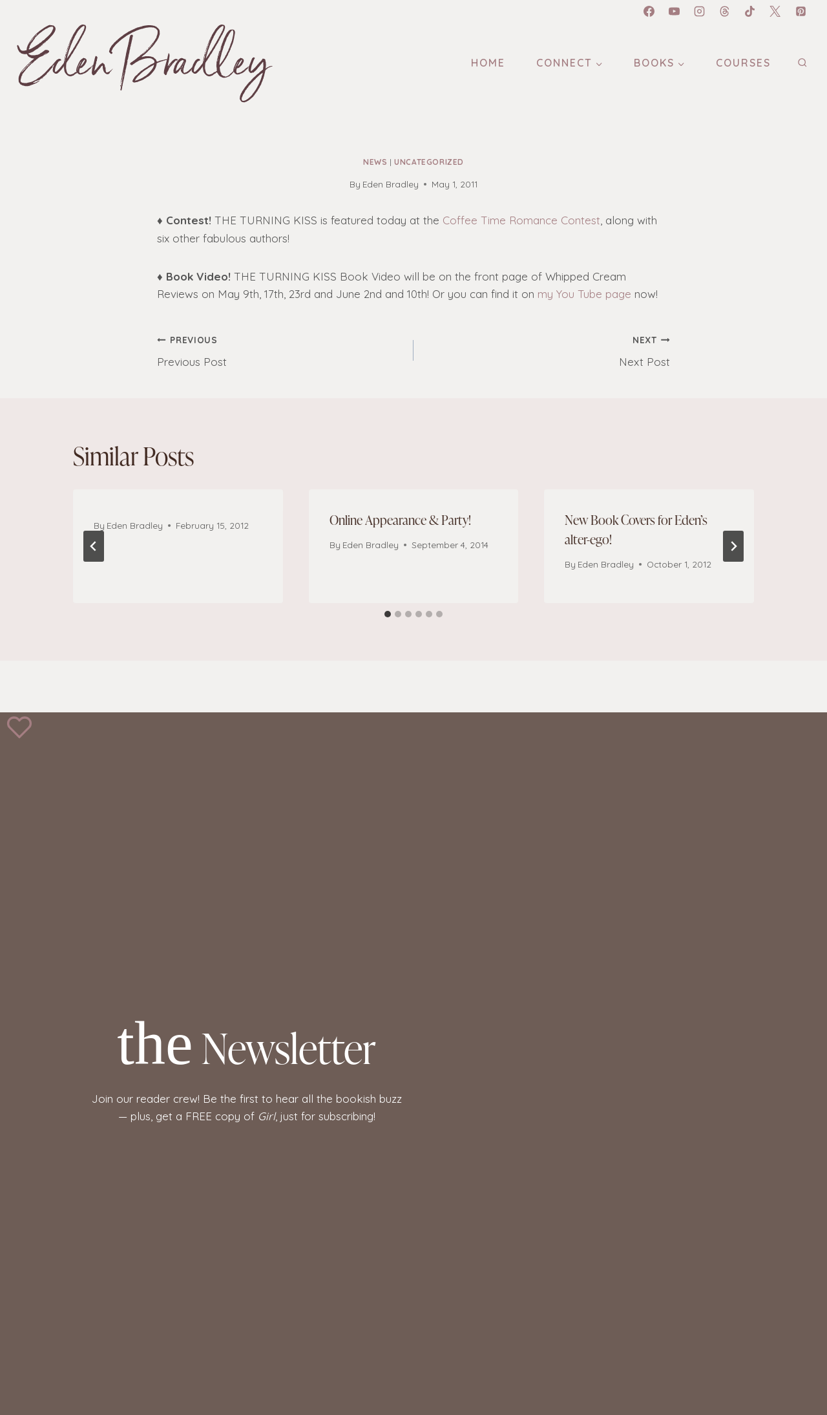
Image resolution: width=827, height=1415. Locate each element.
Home (488, 62)
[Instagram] (700, 11)
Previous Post (280, 349)
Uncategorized (429, 162)
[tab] (387, 614)
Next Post (547, 349)
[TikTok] (750, 11)
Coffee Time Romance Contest (521, 220)
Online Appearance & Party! (400, 519)
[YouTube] (675, 11)
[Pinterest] (800, 11)
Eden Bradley (390, 183)
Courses (743, 62)
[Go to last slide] (93, 546)
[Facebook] (649, 11)
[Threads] (725, 11)
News (375, 162)
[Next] (733, 546)
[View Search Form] (802, 63)
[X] (775, 11)
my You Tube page (584, 294)
